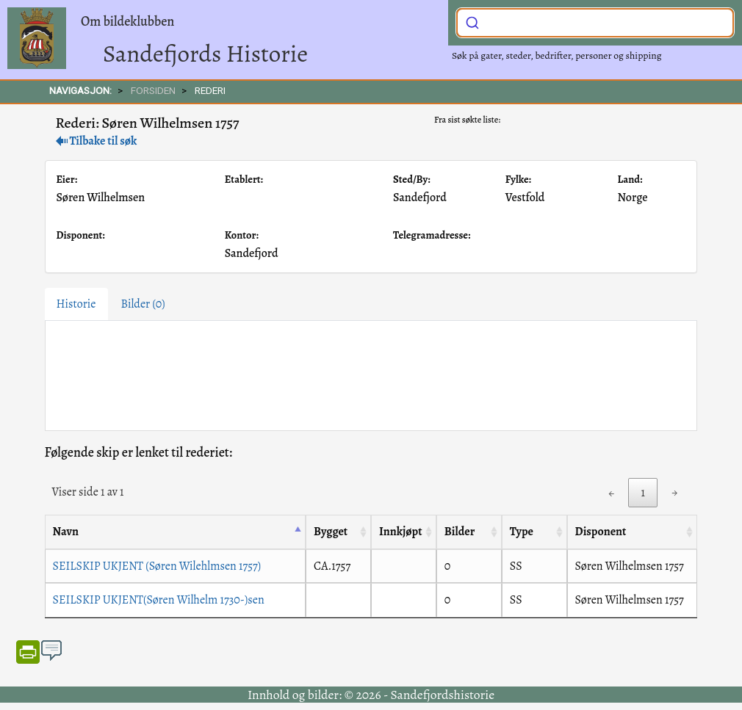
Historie (76, 304)
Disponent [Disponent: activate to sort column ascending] (601, 532)
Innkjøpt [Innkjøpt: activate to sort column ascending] (400, 532)
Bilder (143, 304)
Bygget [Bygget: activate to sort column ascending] (330, 532)
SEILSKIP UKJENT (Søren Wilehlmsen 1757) (157, 566)
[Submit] (472, 21)
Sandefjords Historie (205, 53)
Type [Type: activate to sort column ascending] (521, 532)
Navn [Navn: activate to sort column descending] (66, 532)
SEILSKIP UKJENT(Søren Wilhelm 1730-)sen (158, 600)
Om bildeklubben (127, 21)
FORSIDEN (153, 90)
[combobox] (595, 22)
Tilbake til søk (96, 141)
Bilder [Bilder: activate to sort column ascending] (459, 532)
